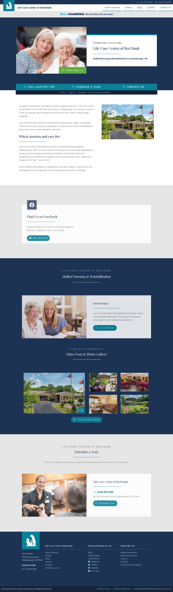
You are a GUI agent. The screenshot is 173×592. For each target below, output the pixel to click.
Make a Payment (163, 2)
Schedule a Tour (86, 87)
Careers (151, 7)
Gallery (128, 7)
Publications (93, 559)
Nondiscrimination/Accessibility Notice (152, 589)
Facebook (94, 562)
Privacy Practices (122, 589)
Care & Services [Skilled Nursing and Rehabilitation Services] (104, 335)
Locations (71, 92)
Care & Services (112, 7)
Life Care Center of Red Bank (34, 7)
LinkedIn (93, 568)
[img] (25, 87)
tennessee (82, 92)
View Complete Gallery (86, 427)
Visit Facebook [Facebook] (38, 246)
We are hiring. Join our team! (86, 14)
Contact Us (165, 7)
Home (63, 92)
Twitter (92, 565)
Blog (139, 7)
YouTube (93, 571)
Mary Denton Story (128, 556)
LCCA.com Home (145, 2)
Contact (48, 565)
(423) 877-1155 (105, 499)
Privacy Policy (104, 589)
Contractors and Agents (130, 565)
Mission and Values (128, 553)
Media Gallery (94, 556)
